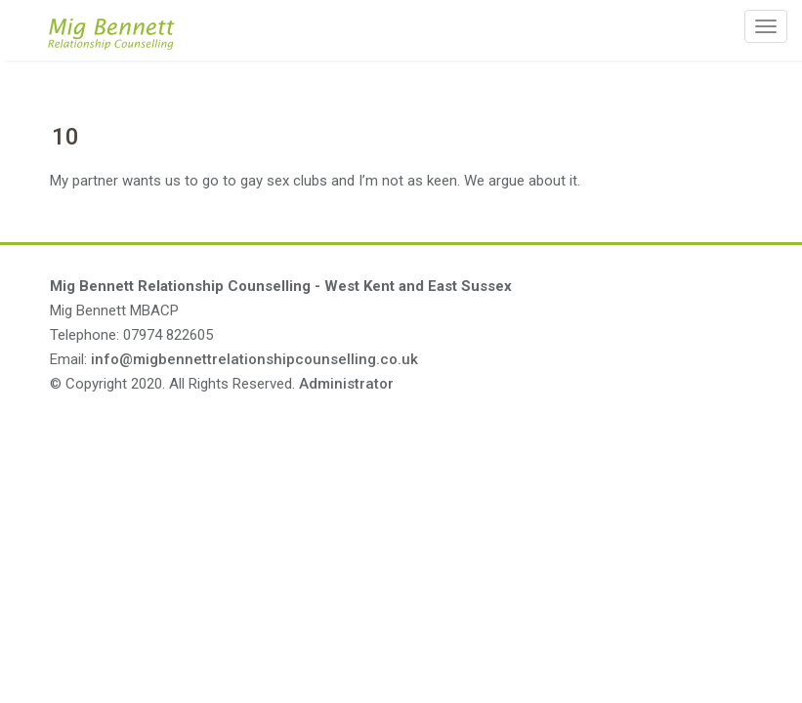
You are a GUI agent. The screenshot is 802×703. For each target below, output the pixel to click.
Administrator (346, 384)
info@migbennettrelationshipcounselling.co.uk (254, 359)
